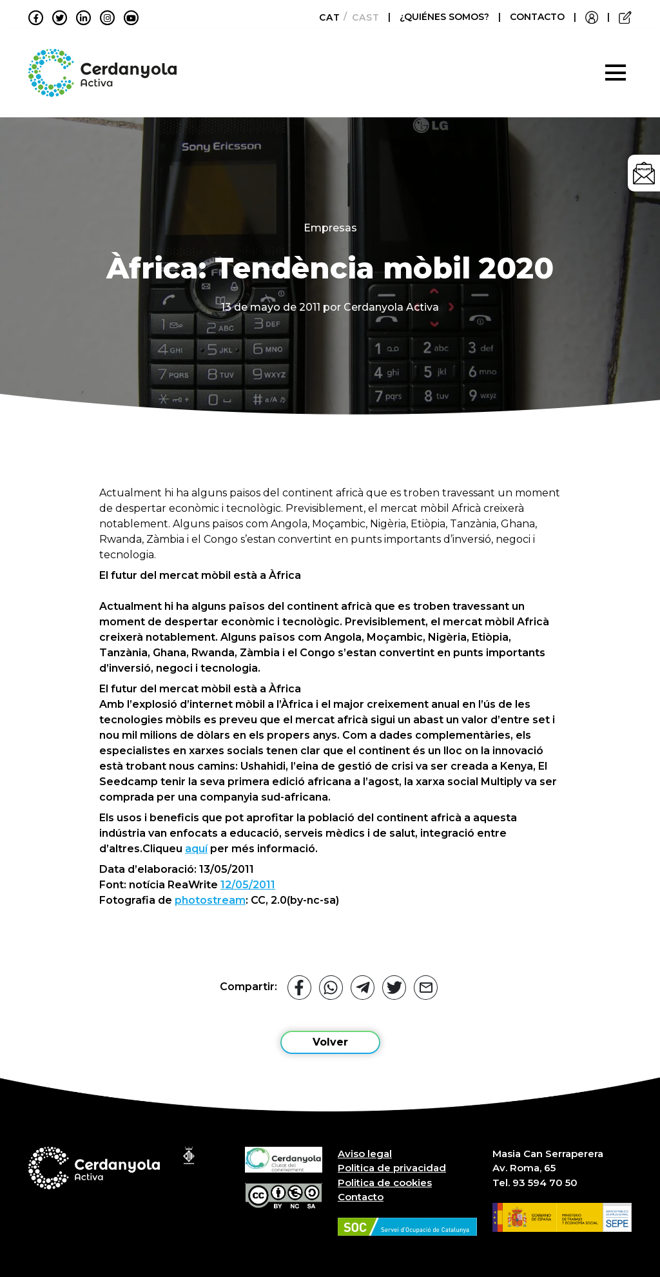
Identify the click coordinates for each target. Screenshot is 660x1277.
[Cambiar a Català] (326, 17)
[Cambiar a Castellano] (361, 17)
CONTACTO (537, 17)
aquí (196, 849)
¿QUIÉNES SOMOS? (446, 17)
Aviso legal (365, 1153)
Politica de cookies (385, 1182)
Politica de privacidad (392, 1168)
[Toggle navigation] (615, 73)
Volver (330, 1042)
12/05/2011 (247, 885)
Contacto (360, 1197)
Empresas (330, 228)
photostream (210, 900)
